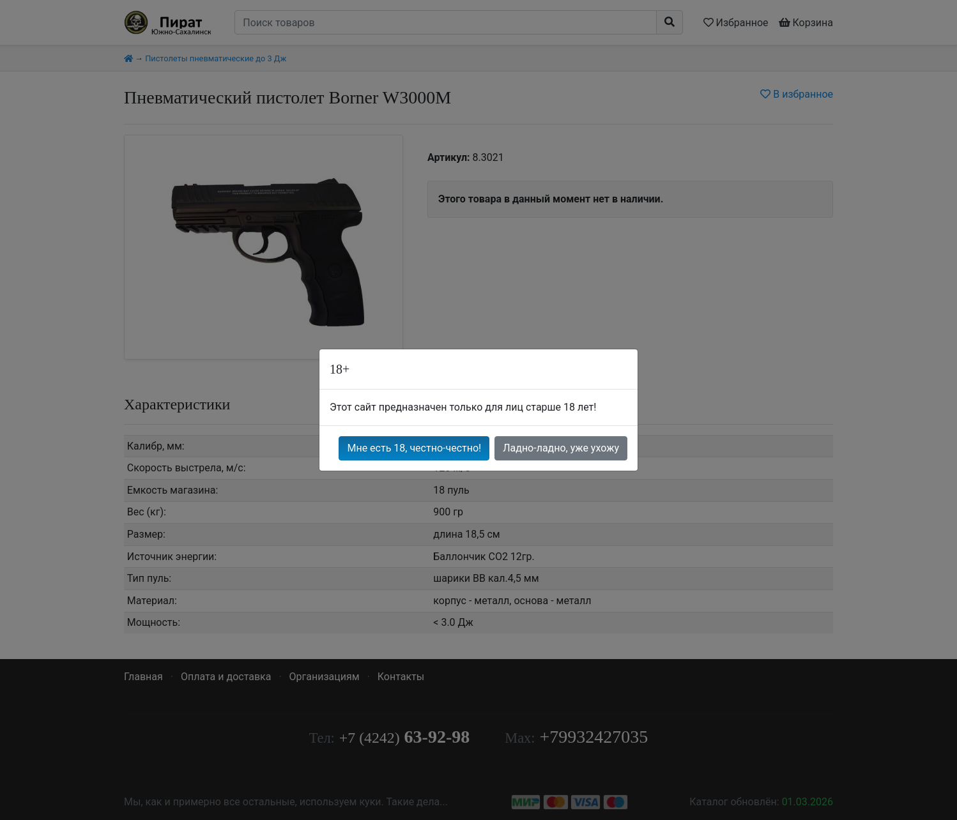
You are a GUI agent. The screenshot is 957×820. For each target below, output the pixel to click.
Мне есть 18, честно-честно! (414, 448)
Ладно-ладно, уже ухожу (561, 448)
